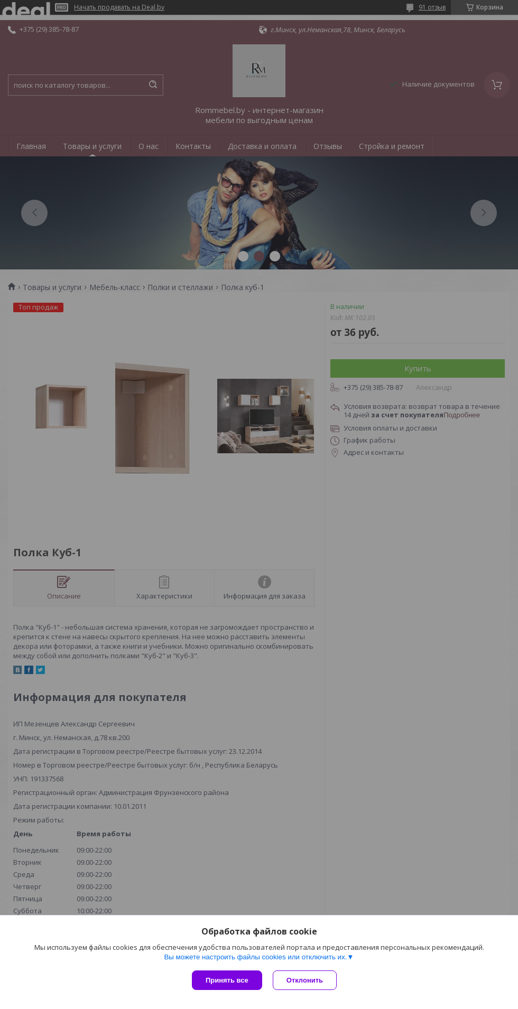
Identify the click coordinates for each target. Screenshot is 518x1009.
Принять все (227, 980)
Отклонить (304, 980)
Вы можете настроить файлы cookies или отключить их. (255, 957)
